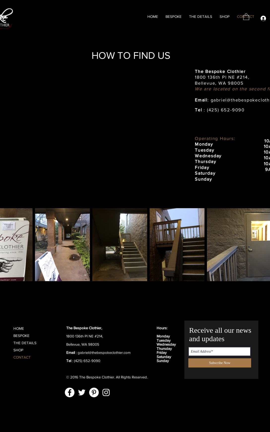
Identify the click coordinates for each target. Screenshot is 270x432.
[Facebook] (69, 392)
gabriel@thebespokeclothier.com (104, 352)
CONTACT (22, 357)
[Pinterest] (94, 392)
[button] (246, 16)
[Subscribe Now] (219, 362)
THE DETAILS (24, 343)
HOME (18, 328)
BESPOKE (21, 335)
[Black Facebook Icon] (149, 348)
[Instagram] (106, 392)
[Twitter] (82, 392)
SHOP (18, 350)
